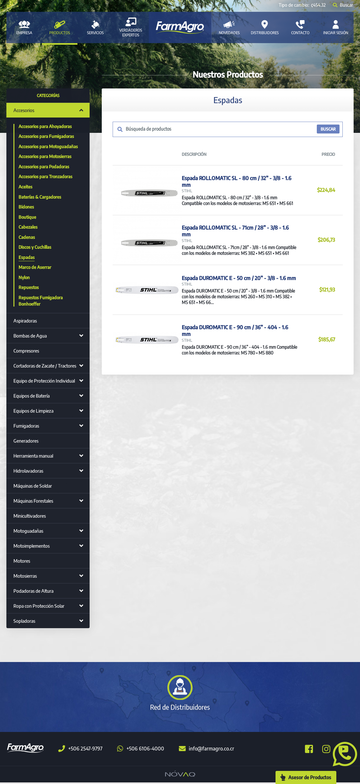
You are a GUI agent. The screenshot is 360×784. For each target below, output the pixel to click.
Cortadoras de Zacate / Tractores (44, 366)
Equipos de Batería (31, 396)
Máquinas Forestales (33, 501)
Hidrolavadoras (28, 471)
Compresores (26, 351)
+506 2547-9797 (80, 750)
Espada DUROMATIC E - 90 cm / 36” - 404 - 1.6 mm (238, 371)
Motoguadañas (28, 531)
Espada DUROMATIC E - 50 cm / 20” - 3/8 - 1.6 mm (238, 306)
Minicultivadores (29, 516)
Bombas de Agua (30, 336)
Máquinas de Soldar (32, 486)
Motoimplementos (31, 546)
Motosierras (25, 576)
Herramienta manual (33, 456)
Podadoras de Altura (33, 591)
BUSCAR (327, 129)
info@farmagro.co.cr (206, 750)
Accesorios (23, 110)
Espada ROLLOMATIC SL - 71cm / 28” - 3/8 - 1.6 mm (238, 248)
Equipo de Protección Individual (44, 381)
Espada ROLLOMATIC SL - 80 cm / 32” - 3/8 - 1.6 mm (235, 186)
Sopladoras (24, 621)
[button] (342, 753)
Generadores (25, 441)
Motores (21, 561)
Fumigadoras (26, 426)
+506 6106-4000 (140, 750)
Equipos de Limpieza (33, 411)
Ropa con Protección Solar (38, 606)
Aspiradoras (25, 320)
